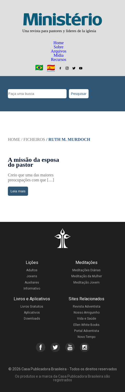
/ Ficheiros (33, 139)
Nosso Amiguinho (87, 312)
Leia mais (17, 191)
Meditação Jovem (86, 282)
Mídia (58, 55)
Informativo (32, 288)
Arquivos (59, 51)
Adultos (31, 270)
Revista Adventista (86, 306)
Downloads (32, 318)
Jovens (31, 276)
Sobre (58, 47)
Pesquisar (78, 94)
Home (58, 43)
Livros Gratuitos (31, 306)
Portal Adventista (86, 331)
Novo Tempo (86, 337)
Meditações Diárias (86, 270)
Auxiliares (32, 282)
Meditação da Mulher (86, 276)
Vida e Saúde (86, 318)
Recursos (58, 59)
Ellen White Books (86, 325)
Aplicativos (32, 312)
